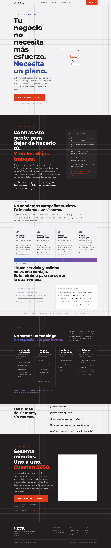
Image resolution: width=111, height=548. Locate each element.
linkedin (87, 532)
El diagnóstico (43, 2)
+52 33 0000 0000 (58, 532)
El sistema (54, 2)
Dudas (70, 2)
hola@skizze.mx (34, 510)
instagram (87, 530)
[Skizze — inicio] (19, 2)
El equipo (63, 2)
